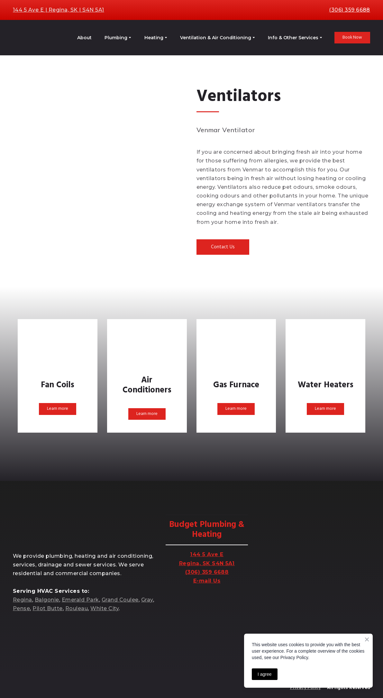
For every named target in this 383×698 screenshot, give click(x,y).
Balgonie (47, 600)
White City (104, 608)
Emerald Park (80, 600)
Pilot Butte (47, 608)
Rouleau (76, 608)
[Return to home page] (39, 38)
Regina (22, 600)
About (84, 38)
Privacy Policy (305, 688)
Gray (147, 600)
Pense (21, 608)
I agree (265, 674)
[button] (352, 37)
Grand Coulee (120, 600)
